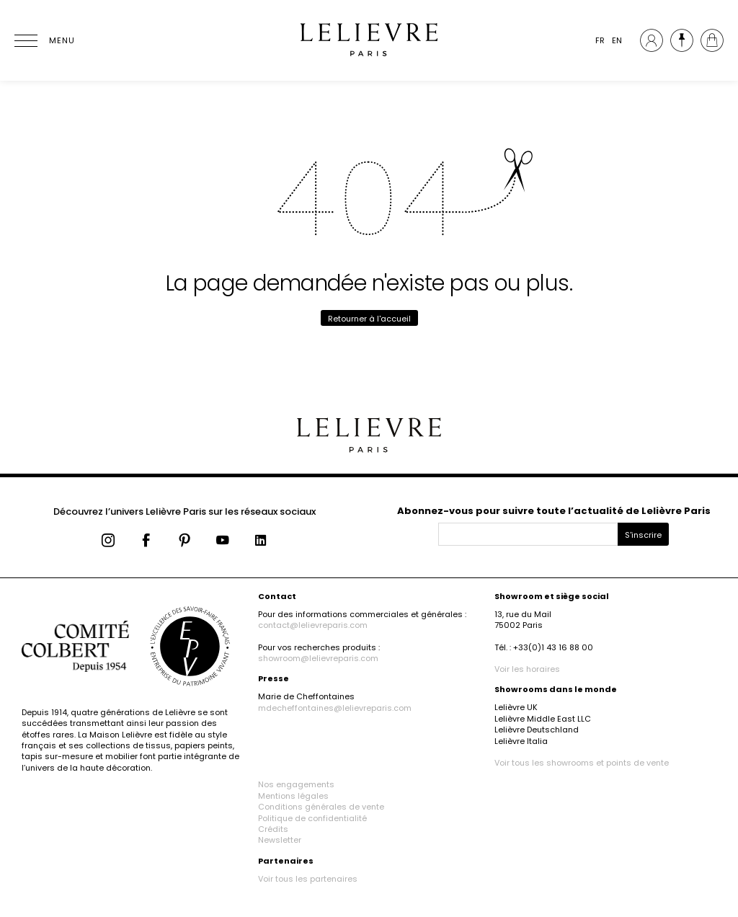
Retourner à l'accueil (369, 318)
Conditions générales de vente (321, 806)
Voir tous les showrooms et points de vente (581, 762)
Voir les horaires (527, 669)
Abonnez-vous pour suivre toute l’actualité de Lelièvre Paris (554, 510)
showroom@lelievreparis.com (318, 658)
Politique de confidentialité (312, 818)
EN (617, 40)
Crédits (273, 829)
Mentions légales (293, 796)
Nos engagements (296, 784)
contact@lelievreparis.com (313, 625)
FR (600, 40)
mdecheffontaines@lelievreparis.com (335, 708)
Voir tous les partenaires (307, 879)
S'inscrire (643, 535)
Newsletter (279, 840)
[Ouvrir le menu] (43, 40)
